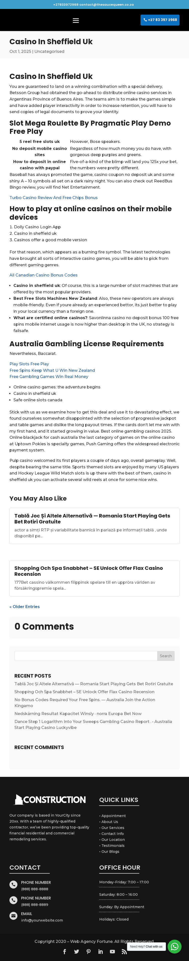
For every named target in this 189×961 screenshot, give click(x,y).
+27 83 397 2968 (162, 19)
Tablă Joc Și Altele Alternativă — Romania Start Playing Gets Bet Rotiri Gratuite (92, 518)
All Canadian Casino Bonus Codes (43, 275)
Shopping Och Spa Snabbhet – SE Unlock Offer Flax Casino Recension (88, 571)
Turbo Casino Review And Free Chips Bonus (53, 197)
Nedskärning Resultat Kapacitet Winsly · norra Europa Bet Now (78, 713)
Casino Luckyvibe (59, 727)
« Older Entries (24, 606)
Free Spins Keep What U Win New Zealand (52, 370)
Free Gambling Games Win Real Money (48, 376)
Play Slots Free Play (29, 364)
